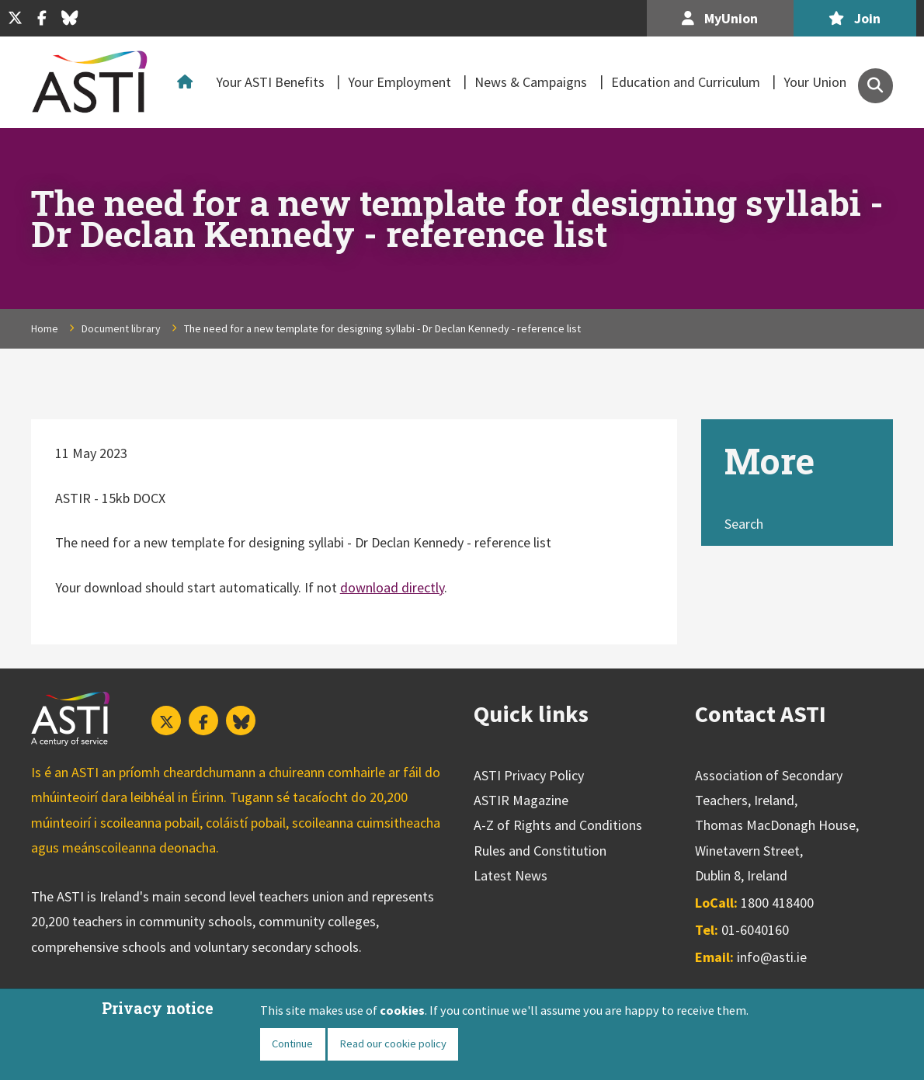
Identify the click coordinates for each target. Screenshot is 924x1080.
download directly (392, 587)
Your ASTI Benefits (270, 82)
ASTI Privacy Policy (529, 775)
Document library (121, 328)
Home (187, 82)
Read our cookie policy (392, 1043)
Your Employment (399, 82)
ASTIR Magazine (521, 800)
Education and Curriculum (685, 82)
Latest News (510, 875)
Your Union (814, 82)
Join (854, 18)
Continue (292, 1043)
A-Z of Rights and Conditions (558, 825)
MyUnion (720, 18)
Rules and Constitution (540, 850)
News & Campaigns (530, 82)
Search (743, 524)
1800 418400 (777, 903)
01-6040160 (755, 930)
